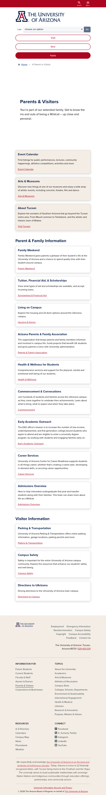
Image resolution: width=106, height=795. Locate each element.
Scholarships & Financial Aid (32, 295)
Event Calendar (25, 169)
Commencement (26, 409)
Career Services (26, 474)
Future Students (23, 669)
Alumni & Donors (24, 681)
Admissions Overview (29, 504)
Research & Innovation (66, 710)
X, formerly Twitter (67, 733)
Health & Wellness (27, 379)
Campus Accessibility (80, 634)
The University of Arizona (76, 791)
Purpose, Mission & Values (68, 714)
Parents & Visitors (24, 685)
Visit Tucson (24, 226)
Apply (53, 55)
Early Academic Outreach (31, 443)
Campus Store (62, 685)
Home (24, 64)
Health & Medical (63, 702)
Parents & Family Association (32, 352)
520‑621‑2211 (84, 648)
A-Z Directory (22, 729)
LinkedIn (62, 741)
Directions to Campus (29, 596)
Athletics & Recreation (66, 681)
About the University (65, 669)
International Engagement (68, 697)
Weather (19, 749)
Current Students (24, 673)
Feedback (71, 637)
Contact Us (85, 637)
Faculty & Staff (22, 677)
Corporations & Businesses (29, 689)
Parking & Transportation (30, 543)
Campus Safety (25, 573)
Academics (60, 673)
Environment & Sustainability (69, 693)
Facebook (63, 729)
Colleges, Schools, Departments (71, 689)
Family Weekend (26, 268)
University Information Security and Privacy (53, 788)
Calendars (20, 733)
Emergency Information (79, 626)
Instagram (63, 737)
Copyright (61, 634)
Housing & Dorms (27, 322)
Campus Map (22, 737)
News (18, 741)
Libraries (59, 706)
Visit (53, 37)
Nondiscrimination (63, 630)
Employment (57, 626)
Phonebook (21, 745)
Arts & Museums (26, 196)
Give (53, 46)
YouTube (62, 745)
